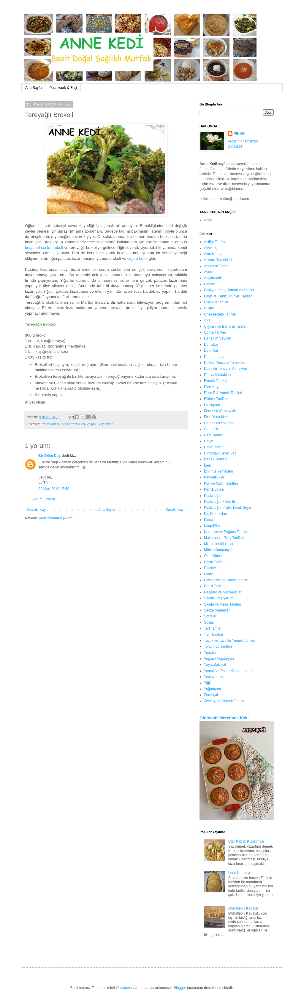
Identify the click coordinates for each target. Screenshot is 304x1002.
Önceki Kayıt (175, 510)
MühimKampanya (218, 550)
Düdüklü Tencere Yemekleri (225, 368)
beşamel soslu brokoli (44, 247)
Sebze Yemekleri (73, 424)
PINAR (239, 134)
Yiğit (207, 683)
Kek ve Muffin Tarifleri (221, 483)
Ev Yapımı (212, 405)
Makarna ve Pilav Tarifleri (224, 538)
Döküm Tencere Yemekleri (224, 363)
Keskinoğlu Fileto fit (219, 502)
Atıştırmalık (213, 278)
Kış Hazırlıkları (215, 514)
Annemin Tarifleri (217, 266)
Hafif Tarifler (213, 435)
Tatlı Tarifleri (213, 635)
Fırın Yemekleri (216, 417)
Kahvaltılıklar (214, 477)
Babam (209, 284)
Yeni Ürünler (214, 677)
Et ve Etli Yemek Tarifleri (223, 393)
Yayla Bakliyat (215, 664)
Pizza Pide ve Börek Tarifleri (226, 580)
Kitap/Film (212, 526)
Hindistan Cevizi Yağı (221, 453)
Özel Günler (213, 556)
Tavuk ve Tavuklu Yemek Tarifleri (229, 640)
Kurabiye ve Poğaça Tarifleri (226, 532)
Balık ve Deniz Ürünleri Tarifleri (228, 296)
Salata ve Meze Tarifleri (222, 604)
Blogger (180, 988)
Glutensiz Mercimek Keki (224, 718)
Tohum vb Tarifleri (218, 646)
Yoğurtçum (212, 689)
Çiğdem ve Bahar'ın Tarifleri (226, 326)
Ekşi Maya (212, 387)
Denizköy (211, 344)
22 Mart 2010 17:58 (53, 489)
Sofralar (210, 616)
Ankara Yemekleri (218, 260)
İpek (207, 465)
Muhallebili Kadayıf (243, 908)
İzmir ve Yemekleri (218, 471)
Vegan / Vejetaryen (100, 424)
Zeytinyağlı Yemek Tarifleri (224, 701)
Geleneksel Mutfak (218, 423)
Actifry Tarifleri (215, 242)
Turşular (210, 653)
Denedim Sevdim (217, 338)
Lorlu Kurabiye (239, 873)
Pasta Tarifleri (214, 562)
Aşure (208, 272)
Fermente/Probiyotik (220, 411)
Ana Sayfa (33, 88)
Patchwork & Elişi (63, 88)
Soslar (209, 622)
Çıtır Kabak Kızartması (246, 841)
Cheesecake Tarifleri (220, 314)
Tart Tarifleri (213, 628)
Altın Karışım (214, 254)
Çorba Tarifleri (215, 332)
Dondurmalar (214, 357)
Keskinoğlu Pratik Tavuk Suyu (227, 507)
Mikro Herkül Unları (219, 544)
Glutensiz (211, 429)
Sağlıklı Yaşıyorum (218, 598)
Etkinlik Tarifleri (216, 399)
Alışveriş (210, 248)
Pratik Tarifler (50, 424)
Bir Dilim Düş (49, 456)
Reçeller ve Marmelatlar (223, 592)
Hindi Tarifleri (214, 447)
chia (207, 320)
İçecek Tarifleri (215, 459)
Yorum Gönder (44, 499)
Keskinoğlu (212, 496)
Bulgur (209, 308)
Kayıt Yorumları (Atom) (56, 518)
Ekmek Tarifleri (215, 381)
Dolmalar (211, 350)
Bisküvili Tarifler (216, 302)
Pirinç (208, 574)
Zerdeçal (211, 695)
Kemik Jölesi (214, 489)
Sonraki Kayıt (37, 510)
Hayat (208, 441)
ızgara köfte (137, 258)
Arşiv (208, 220)
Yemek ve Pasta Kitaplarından (227, 671)
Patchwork (212, 568)
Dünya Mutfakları (217, 375)
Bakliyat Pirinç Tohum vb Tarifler (229, 290)
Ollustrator (124, 988)
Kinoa (208, 520)
